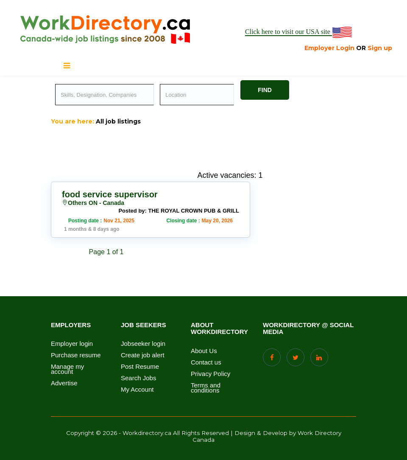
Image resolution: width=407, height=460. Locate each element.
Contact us (206, 362)
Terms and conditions (205, 388)
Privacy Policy (210, 373)
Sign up (380, 48)
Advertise (64, 383)
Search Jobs (138, 378)
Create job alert (142, 355)
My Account (137, 389)
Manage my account (67, 369)
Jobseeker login (143, 343)
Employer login (72, 343)
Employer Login (329, 48)
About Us (204, 350)
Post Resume (140, 366)
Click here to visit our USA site (299, 32)
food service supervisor (110, 194)
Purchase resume (76, 355)
